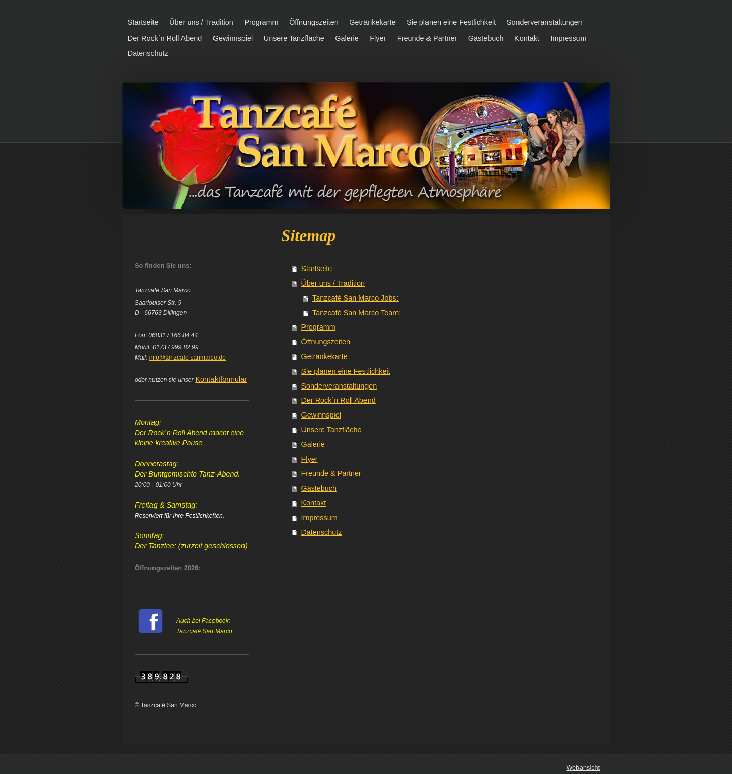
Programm (318, 327)
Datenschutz (321, 532)
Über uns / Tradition (333, 283)
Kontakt (313, 503)
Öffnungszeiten (325, 342)
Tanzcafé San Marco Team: (356, 313)
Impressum (319, 518)
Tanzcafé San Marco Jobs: (355, 298)
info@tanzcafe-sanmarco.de (187, 357)
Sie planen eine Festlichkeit (345, 371)
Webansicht (583, 767)
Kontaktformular (221, 379)
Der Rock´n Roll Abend (338, 400)
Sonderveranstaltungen (339, 386)
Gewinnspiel (321, 415)
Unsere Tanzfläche (331, 430)
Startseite (316, 268)
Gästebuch (319, 488)
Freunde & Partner (331, 473)
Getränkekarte (324, 356)
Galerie (312, 444)
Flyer (309, 459)
